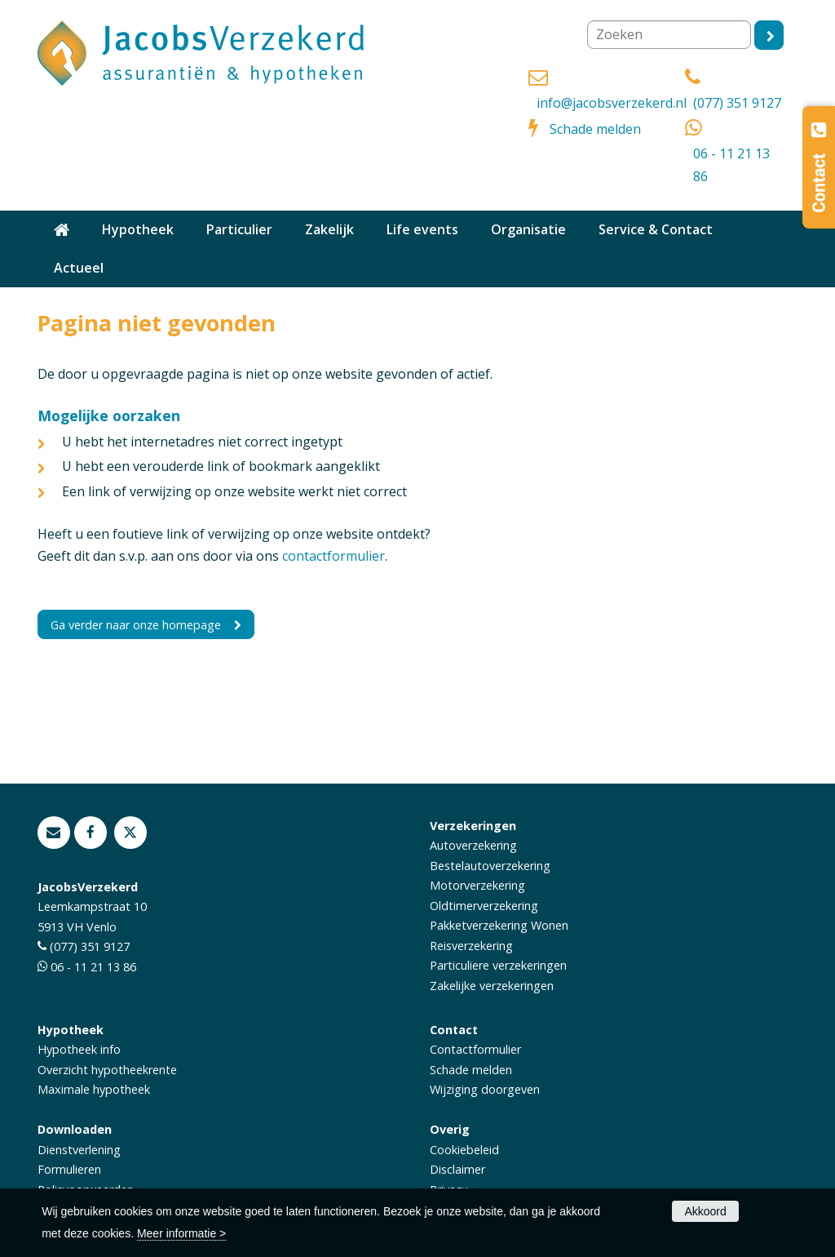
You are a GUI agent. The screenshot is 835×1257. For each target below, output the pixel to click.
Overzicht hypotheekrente (107, 1069)
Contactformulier (475, 1049)
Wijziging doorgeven (485, 1089)
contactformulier (333, 556)
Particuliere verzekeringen (498, 965)
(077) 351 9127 (737, 103)
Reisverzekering (471, 945)
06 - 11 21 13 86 (731, 164)
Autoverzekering (473, 845)
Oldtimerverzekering (484, 905)
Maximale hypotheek (94, 1089)
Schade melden (595, 129)
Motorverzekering (477, 885)
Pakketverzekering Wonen (499, 925)
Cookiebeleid (464, 1149)
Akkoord (705, 1211)
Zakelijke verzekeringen (492, 985)
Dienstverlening (79, 1149)
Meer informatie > (181, 1233)
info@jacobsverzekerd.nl (612, 103)
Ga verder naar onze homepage (136, 625)
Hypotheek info (79, 1049)
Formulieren (69, 1169)
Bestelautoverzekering (490, 865)
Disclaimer (457, 1169)
